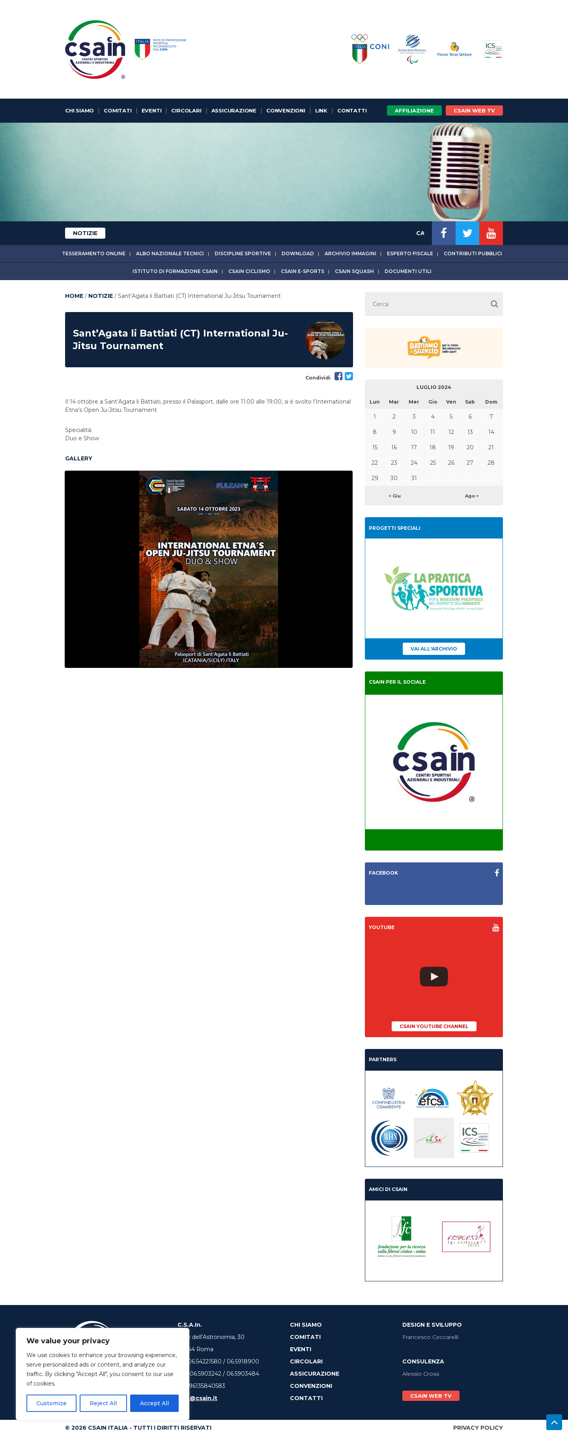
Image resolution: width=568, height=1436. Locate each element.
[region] (102, 1374)
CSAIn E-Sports (302, 271)
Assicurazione (233, 110)
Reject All (103, 1403)
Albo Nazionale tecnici (170, 253)
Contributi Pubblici (473, 253)
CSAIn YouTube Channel (434, 1026)
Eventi (152, 110)
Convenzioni (285, 110)
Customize (51, 1403)
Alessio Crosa (420, 1373)
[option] (209, 569)
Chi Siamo (79, 110)
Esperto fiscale (410, 253)
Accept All (154, 1403)
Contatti (351, 110)
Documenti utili (408, 271)
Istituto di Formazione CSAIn (175, 271)
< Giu (395, 496)
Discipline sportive (243, 253)
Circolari (186, 110)
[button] (494, 304)
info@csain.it (197, 1398)
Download (298, 253)
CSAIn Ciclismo (249, 271)
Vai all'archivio (434, 649)
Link (321, 110)
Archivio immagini (350, 253)
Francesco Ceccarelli (430, 1337)
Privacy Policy (478, 1427)
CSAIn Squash (354, 271)
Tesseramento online (93, 253)
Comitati (117, 110)
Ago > (472, 496)
